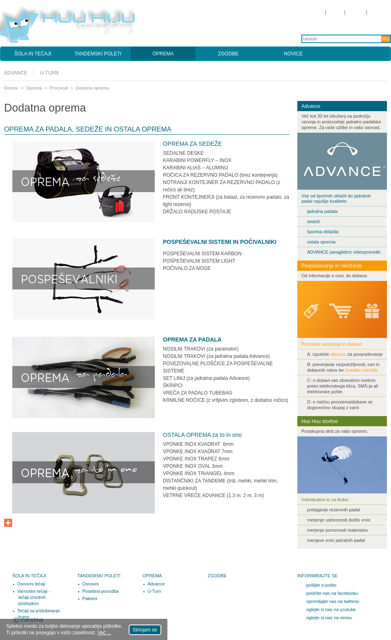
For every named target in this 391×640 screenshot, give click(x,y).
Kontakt (356, 12)
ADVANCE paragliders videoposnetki (344, 252)
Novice (293, 54)
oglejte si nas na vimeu (329, 617)
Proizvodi (59, 87)
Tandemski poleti (98, 54)
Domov (315, 12)
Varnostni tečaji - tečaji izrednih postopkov (33, 597)
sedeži (313, 221)
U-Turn (49, 73)
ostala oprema (321, 241)
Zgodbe (228, 54)
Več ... (104, 633)
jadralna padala (322, 211)
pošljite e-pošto (321, 585)
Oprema (163, 54)
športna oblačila (322, 231)
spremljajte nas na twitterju (332, 601)
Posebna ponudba (100, 591)
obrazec (338, 354)
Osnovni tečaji (31, 583)
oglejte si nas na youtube (331, 609)
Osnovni (90, 583)
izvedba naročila (361, 370)
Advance (15, 73)
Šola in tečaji (32, 54)
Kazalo (377, 12)
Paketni (89, 598)
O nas (335, 12)
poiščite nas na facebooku (332, 593)
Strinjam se (145, 630)
